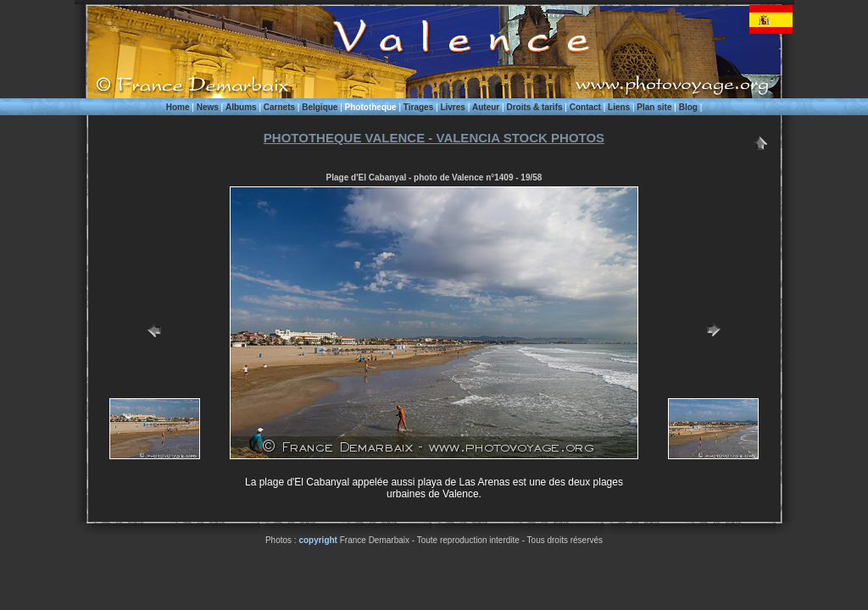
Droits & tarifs (534, 107)
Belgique (319, 107)
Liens (619, 107)
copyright (317, 540)
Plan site (654, 107)
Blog (688, 107)
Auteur (485, 107)
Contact (585, 107)
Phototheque (371, 107)
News (208, 107)
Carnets (279, 107)
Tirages (418, 107)
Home (178, 107)
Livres (452, 107)
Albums (241, 107)
